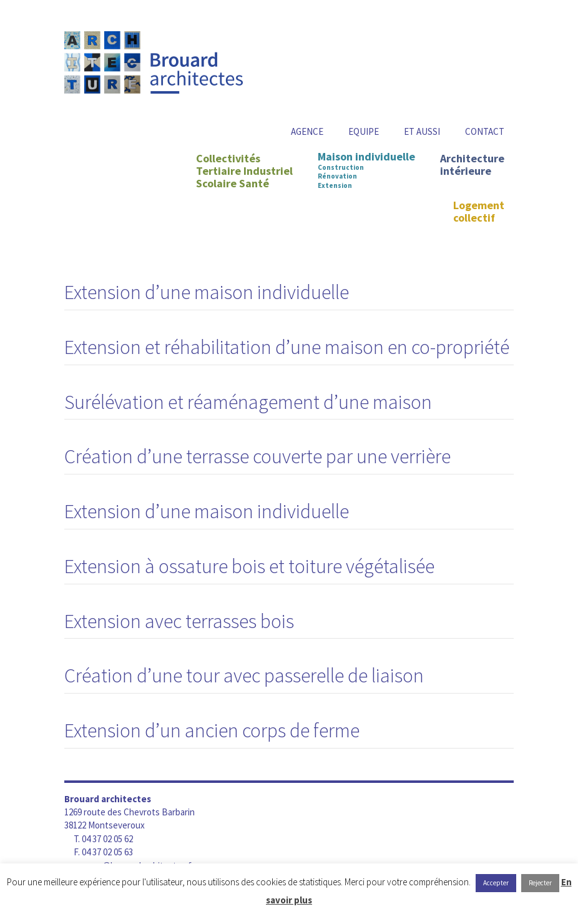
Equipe (363, 131)
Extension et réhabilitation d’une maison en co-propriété (286, 347)
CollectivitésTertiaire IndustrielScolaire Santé (244, 170)
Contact (484, 131)
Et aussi (422, 131)
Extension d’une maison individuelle (206, 292)
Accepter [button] (496, 882)
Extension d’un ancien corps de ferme (212, 730)
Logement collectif (478, 211)
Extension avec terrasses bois (179, 621)
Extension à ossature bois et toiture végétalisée (249, 566)
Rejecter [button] (540, 882)
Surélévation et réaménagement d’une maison (248, 402)
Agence (307, 131)
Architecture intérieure (472, 164)
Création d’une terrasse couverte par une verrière (257, 456)
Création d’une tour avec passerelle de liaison (244, 675)
